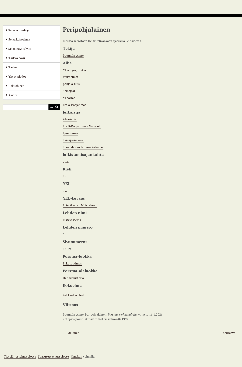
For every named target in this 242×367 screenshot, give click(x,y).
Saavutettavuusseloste (53, 356)
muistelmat (70, 77)
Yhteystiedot (17, 76)
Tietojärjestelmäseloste (20, 356)
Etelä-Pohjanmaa (74, 105)
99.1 (66, 191)
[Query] (31, 107)
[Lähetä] (57, 107)
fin (65, 176)
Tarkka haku (16, 58)
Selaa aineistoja (18, 30)
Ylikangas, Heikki (74, 70)
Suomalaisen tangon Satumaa (83, 147)
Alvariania (70, 119)
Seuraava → (231, 333)
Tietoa (12, 67)
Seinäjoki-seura (73, 140)
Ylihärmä (69, 98)
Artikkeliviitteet (74, 295)
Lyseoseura (70, 133)
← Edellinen (71, 333)
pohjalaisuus (71, 84)
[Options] (51, 107)
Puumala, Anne (73, 55)
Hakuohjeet (16, 86)
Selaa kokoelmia (19, 39)
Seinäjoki (69, 91)
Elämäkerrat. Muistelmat (80, 205)
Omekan (76, 356)
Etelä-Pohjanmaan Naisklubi (82, 126)
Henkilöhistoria (73, 278)
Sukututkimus (72, 263)
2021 (66, 161)
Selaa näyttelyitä (19, 49)
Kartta (12, 95)
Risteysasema (72, 220)
